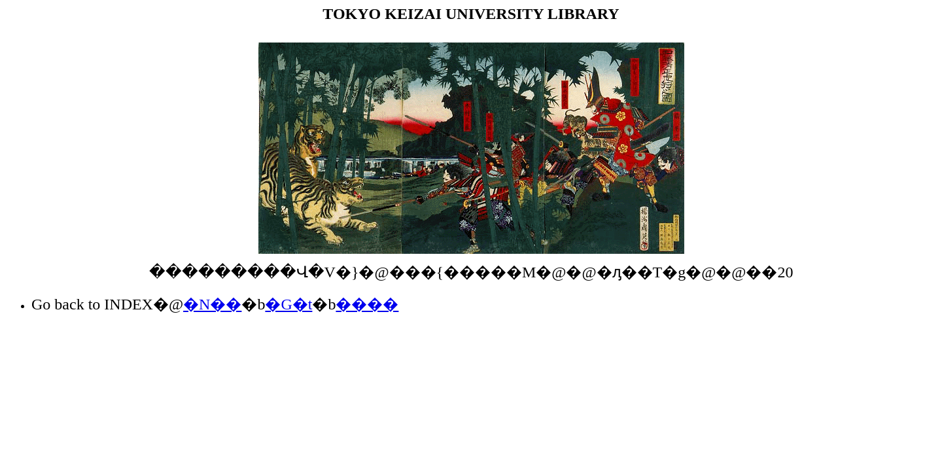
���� (367, 304)
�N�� (212, 304)
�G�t (288, 304)
